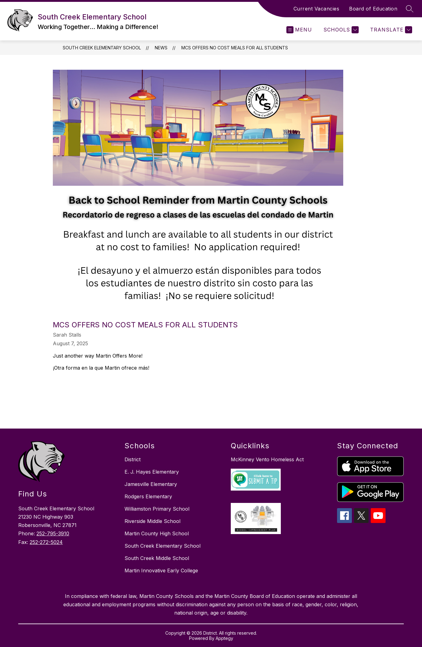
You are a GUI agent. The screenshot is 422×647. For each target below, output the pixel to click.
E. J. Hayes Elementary (151, 472)
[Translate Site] (390, 30)
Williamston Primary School (156, 509)
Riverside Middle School (152, 521)
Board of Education (373, 9)
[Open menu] (299, 30)
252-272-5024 (46, 542)
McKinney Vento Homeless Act (267, 459)
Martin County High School (156, 533)
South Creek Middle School (156, 558)
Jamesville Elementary (150, 484)
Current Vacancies (316, 9)
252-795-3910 (52, 533)
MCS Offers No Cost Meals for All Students (234, 47)
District (132, 459)
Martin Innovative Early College (161, 570)
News (161, 47)
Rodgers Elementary (148, 496)
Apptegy (224, 638)
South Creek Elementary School (102, 47)
